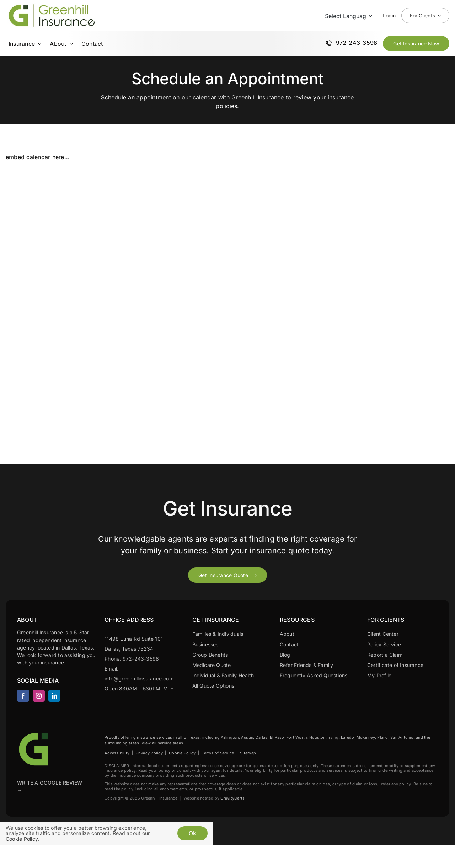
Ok (192, 833)
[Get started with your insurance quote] (227, 575)
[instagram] (39, 696)
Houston (317, 737)
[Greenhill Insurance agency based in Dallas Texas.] (35, 733)
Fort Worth (297, 737)
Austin (247, 737)
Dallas (261, 737)
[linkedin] (54, 696)
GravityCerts (232, 798)
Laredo (347, 737)
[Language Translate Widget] (347, 16)
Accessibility (117, 752)
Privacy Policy (149, 752)
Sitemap (248, 752)
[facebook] (23, 696)
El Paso (277, 737)
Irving (333, 737)
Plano (382, 737)
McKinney (366, 737)
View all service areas (162, 743)
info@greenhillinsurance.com (139, 679)
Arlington (230, 737)
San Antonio (402, 737)
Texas (194, 737)
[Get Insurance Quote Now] (416, 43)
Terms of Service (218, 752)
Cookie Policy (182, 752)
